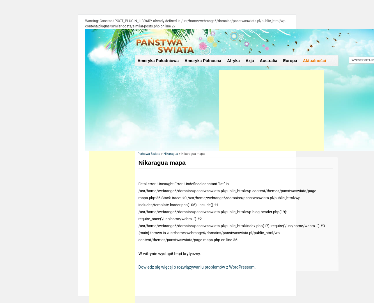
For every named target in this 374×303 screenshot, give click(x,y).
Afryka (233, 60)
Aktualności (314, 60)
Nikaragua (171, 154)
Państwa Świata (149, 154)
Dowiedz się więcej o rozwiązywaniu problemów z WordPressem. (197, 267)
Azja (250, 60)
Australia (268, 60)
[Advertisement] (271, 110)
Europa (290, 60)
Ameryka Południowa (158, 60)
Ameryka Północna (203, 60)
